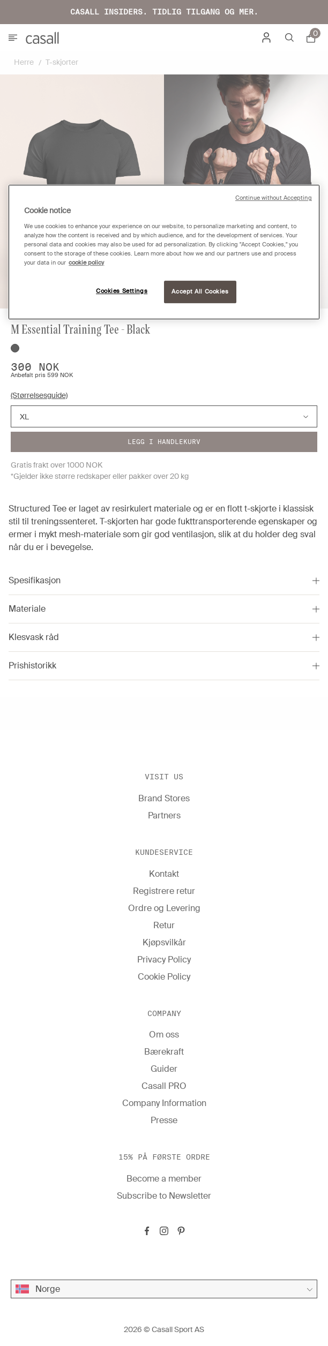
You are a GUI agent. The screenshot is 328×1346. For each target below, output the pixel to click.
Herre (24, 62)
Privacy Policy (164, 959)
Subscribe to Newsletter (164, 1195)
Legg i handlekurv (164, 441)
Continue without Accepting (273, 197)
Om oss (164, 1034)
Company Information (164, 1103)
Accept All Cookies (200, 292)
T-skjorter (62, 62)
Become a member (164, 1178)
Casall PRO (164, 1086)
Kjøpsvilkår (164, 942)
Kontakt (164, 873)
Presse (164, 1120)
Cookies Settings (121, 291)
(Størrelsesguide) (39, 395)
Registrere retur (164, 891)
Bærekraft (164, 1051)
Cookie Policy (164, 976)
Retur (164, 925)
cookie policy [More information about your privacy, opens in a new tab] (86, 263)
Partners (164, 815)
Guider (164, 1068)
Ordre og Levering (164, 908)
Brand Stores (164, 798)
